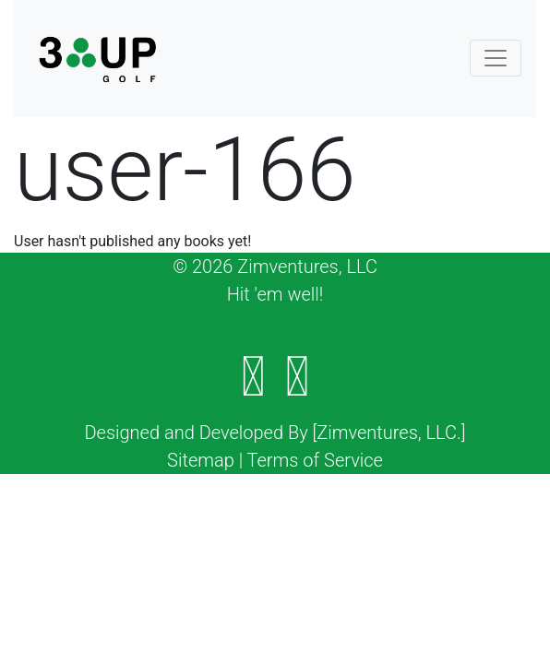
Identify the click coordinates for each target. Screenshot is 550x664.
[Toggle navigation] (495, 58)
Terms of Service (315, 460)
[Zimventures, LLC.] (389, 432)
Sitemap (200, 460)
